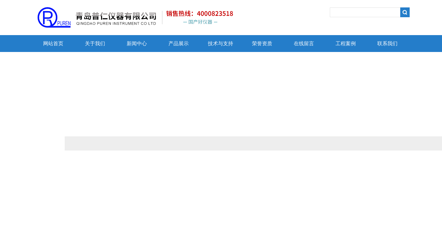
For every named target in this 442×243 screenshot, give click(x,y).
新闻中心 (137, 43)
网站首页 (53, 43)
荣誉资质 (262, 43)
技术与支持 (220, 43)
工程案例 (346, 43)
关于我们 (95, 43)
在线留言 (304, 43)
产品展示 (178, 43)
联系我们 (387, 43)
